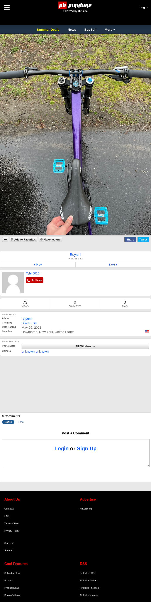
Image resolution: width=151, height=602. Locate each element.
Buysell (27, 319)
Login (61, 448)
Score (8, 422)
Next (112, 264)
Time (21, 422)
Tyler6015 (32, 273)
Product (8, 580)
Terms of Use (11, 523)
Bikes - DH (29, 323)
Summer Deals (48, 29)
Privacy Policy (11, 531)
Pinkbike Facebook (90, 588)
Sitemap (8, 550)
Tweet (143, 239)
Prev (39, 264)
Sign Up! (9, 543)
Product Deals (11, 588)
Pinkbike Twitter (88, 580)
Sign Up (87, 448)
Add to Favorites (25, 239)
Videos (16, 595)
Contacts (9, 508)
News (72, 29)
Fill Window (84, 346)
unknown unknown (35, 351)
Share (130, 239)
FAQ (6, 516)
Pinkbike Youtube (89, 595)
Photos (8, 595)
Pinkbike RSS (87, 573)
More (108, 29)
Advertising (86, 508)
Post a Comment (75, 433)
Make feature (52, 239)
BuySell (90, 29)
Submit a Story (12, 573)
